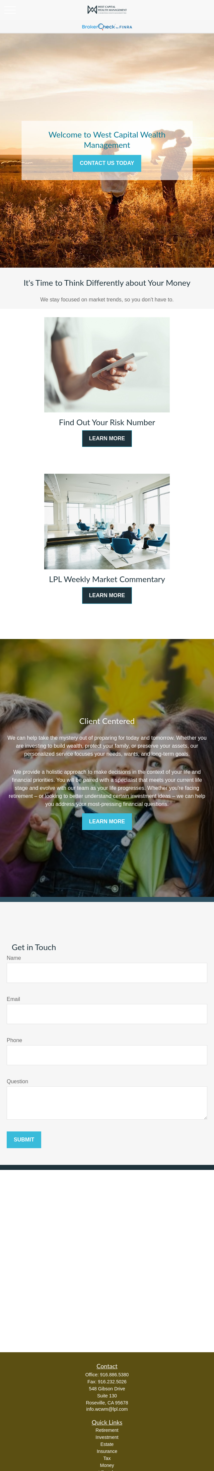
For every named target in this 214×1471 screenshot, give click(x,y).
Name (14, 958)
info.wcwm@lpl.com (107, 1409)
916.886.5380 (114, 1374)
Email (13, 999)
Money (107, 1465)
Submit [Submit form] (24, 1139)
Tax (107, 1458)
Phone (14, 1040)
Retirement (106, 1430)
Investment (106, 1437)
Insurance (107, 1451)
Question (17, 1081)
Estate (107, 1444)
